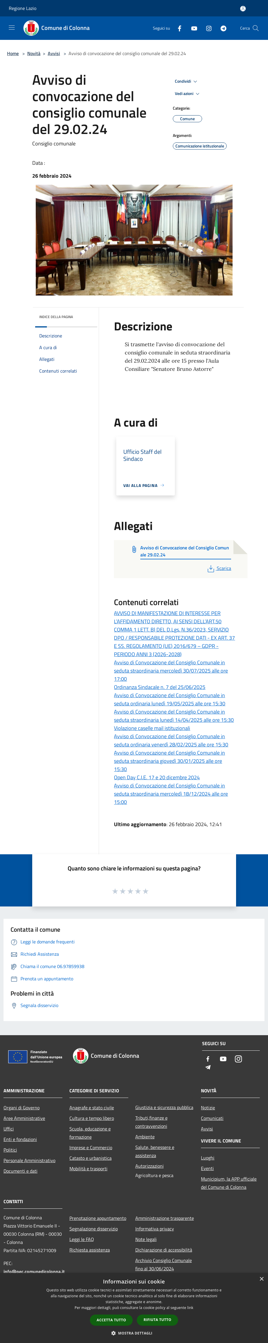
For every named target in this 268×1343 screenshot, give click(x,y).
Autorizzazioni (149, 1165)
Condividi (187, 81)
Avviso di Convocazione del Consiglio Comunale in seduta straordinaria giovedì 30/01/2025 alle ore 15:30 (169, 761)
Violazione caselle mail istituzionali (152, 728)
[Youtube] (192, 28)
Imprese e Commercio (90, 1147)
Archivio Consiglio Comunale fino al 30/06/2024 (163, 1264)
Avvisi (54, 53)
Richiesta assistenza (89, 1249)
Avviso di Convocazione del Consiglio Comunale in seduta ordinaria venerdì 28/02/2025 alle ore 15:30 (171, 740)
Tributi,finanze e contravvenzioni (151, 1122)
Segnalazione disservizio (93, 1228)
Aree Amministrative (24, 1118)
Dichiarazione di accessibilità (163, 1249)
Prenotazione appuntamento (97, 1218)
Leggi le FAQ (81, 1239)
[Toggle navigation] (11, 27)
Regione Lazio (22, 8)
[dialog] (134, 1308)
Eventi (207, 1168)
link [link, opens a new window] (190, 1307)
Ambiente (145, 1136)
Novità (33, 53)
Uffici (9, 1128)
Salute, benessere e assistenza (154, 1151)
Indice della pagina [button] (56, 317)
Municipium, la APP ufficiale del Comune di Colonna (229, 1183)
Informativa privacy (154, 1228)
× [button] (261, 1279)
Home (13, 53)
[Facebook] (177, 28)
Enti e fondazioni (20, 1139)
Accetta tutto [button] (111, 1319)
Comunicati (212, 1118)
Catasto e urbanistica (90, 1158)
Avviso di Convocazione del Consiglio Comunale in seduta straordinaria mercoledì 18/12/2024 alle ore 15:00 (171, 794)
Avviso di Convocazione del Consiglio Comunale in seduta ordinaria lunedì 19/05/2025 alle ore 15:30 (169, 699)
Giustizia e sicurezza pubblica (164, 1107)
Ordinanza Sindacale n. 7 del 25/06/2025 (159, 687)
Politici (10, 1149)
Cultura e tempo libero (91, 1118)
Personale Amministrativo (29, 1160)
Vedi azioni (188, 93)
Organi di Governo (22, 1107)
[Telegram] (221, 28)
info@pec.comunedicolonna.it (34, 1271)
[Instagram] (206, 28)
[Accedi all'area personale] (243, 9)
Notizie (208, 1107)
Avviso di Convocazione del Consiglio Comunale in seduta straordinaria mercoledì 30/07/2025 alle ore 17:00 (171, 670)
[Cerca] (255, 28)
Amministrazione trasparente (164, 1218)
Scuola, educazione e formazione (90, 1132)
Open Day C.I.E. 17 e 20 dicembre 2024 (157, 777)
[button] (134, 1333)
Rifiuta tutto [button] (157, 1319)
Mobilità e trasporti (88, 1168)
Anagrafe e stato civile (91, 1107)
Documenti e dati (20, 1170)
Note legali (146, 1239)
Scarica (218, 568)
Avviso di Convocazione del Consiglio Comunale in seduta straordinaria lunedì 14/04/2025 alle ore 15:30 (174, 716)
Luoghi (207, 1157)
